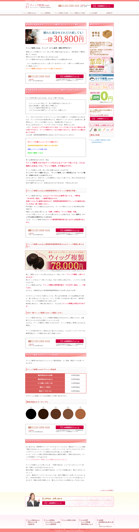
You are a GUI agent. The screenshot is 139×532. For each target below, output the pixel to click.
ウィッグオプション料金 (52, 522)
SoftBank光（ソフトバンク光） (72, 529)
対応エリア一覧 (32, 522)
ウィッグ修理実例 (50, 524)
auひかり (62, 529)
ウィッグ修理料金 (46, 13)
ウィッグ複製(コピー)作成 (77, 13)
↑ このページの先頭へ (107, 490)
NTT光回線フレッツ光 (85, 529)
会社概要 (101, 520)
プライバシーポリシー (105, 526)
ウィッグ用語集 (85, 522)
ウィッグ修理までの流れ (61, 13)
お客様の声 (109, 13)
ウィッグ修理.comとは (29, 13)
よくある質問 (93, 13)
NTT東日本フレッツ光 (54, 529)
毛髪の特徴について (87, 524)
